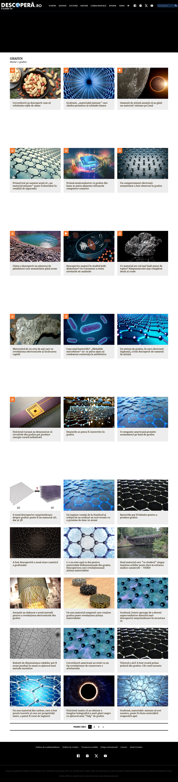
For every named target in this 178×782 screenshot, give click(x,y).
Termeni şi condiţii (89, 745)
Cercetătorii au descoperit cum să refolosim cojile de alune (31, 105)
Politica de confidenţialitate (48, 745)
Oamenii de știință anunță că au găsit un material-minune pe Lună (142, 105)
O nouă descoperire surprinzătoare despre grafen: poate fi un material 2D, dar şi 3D (34, 518)
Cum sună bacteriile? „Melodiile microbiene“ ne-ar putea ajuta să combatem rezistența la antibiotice (85, 352)
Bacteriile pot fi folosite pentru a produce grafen (138, 516)
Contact (122, 745)
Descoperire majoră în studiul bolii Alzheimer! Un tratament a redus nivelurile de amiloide (85, 269)
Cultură (73, 6)
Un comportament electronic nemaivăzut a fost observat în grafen (140, 185)
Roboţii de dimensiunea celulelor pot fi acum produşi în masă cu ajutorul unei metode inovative (34, 663)
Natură (83, 6)
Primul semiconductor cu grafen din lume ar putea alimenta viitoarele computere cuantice (86, 186)
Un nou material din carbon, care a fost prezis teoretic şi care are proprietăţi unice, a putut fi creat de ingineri (34, 711)
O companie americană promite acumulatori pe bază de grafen (137, 434)
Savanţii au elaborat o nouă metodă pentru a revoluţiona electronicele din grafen (34, 613)
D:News (52, 6)
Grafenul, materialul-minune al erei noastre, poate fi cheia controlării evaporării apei (139, 711)
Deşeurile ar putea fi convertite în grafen (88, 432)
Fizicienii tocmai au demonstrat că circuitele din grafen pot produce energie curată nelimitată (35, 435)
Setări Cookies (135, 745)
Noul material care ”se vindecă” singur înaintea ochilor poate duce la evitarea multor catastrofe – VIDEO (141, 566)
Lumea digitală (98, 6)
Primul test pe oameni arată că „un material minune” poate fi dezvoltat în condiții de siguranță (34, 186)
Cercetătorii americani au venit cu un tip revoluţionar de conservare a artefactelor (89, 662)
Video (121, 6)
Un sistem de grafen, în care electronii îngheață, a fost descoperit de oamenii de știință (141, 352)
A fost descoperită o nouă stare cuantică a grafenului (35, 564)
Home (13, 62)
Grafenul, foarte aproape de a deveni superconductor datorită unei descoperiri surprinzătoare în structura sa (141, 614)
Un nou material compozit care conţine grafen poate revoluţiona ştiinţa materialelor (88, 613)
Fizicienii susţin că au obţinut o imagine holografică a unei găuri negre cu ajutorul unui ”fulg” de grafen (88, 711)
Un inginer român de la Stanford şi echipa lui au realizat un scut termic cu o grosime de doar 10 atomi (88, 518)
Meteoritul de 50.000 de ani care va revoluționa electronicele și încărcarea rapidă (34, 352)
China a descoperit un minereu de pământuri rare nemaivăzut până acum (34, 268)
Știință (62, 6)
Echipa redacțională (108, 745)
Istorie (112, 6)
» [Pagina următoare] (103, 724)
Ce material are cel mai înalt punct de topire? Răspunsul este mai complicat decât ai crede (140, 269)
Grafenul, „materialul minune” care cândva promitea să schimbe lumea (86, 105)
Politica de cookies (70, 745)
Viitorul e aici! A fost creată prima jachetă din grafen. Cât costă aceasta (140, 662)
